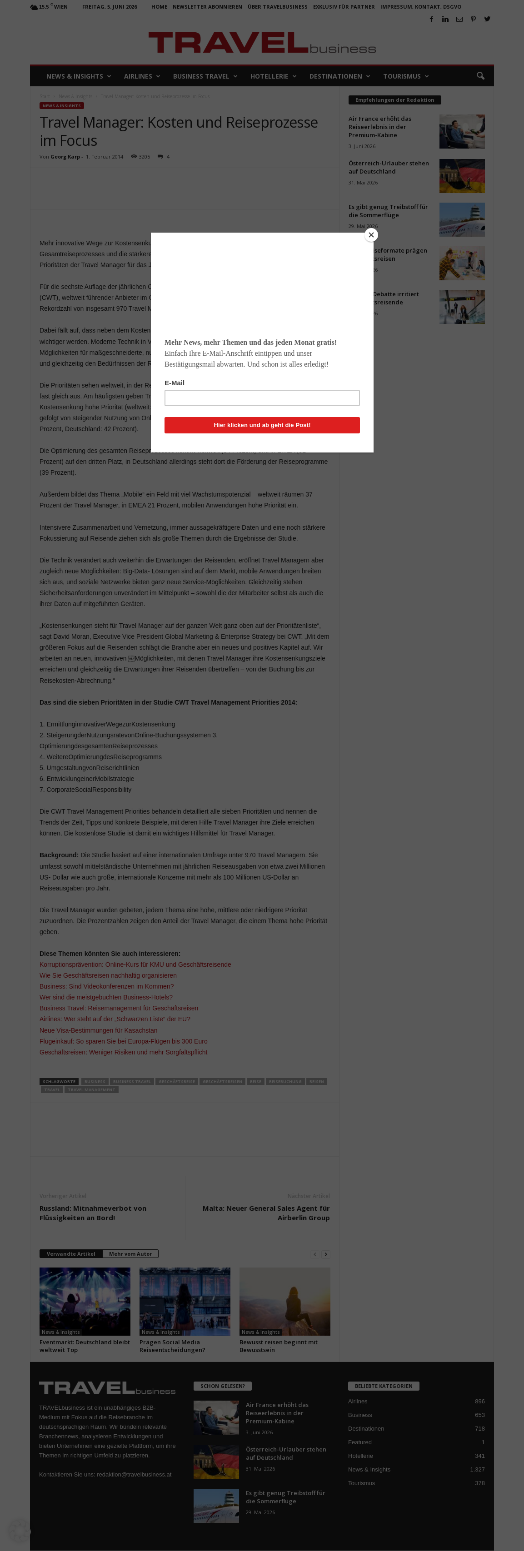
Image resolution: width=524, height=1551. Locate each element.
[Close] (371, 235)
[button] (20, 1531)
